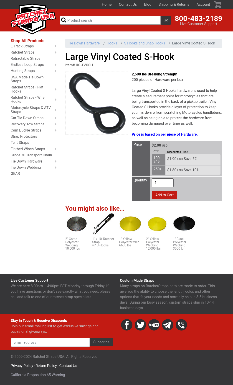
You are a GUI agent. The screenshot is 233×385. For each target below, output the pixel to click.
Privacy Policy (22, 366)
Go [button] (166, 20)
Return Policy (46, 366)
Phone (181, 325)
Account (203, 4)
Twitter (140, 325)
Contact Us (128, 4)
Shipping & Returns (174, 4)
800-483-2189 (198, 18)
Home (107, 4)
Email (168, 325)
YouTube (154, 325)
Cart (218, 4)
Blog (147, 4)
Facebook (127, 325)
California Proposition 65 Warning (38, 375)
